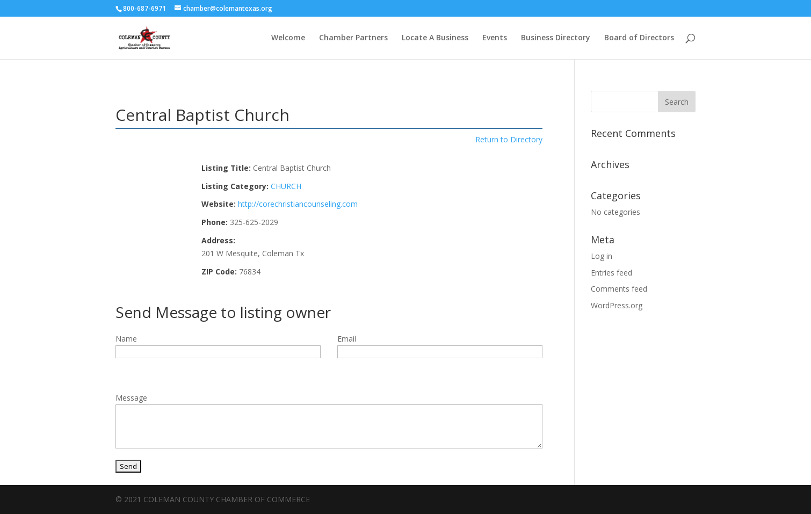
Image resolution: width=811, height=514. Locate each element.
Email (346, 339)
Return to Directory (508, 139)
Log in (601, 256)
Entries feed (611, 272)
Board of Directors (639, 38)
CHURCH (286, 186)
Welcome (288, 38)
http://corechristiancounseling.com (298, 204)
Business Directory (555, 38)
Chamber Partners (353, 38)
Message (131, 398)
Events (494, 38)
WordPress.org (616, 305)
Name (126, 339)
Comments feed (619, 289)
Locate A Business (435, 38)
